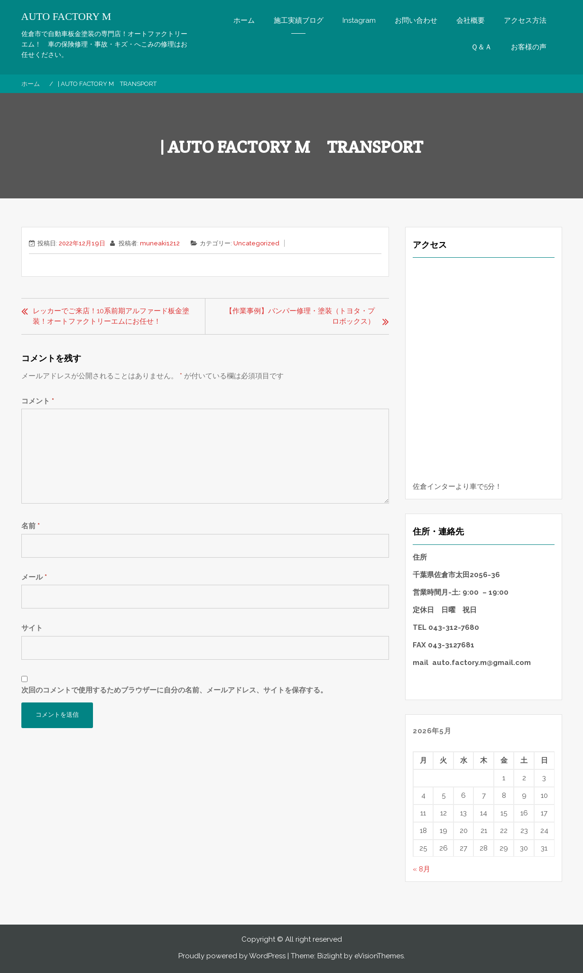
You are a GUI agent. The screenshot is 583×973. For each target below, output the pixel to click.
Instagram (359, 20)
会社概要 (470, 20)
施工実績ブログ (299, 20)
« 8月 (421, 869)
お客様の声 (528, 47)
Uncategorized (256, 243)
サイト (32, 628)
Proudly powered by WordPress (232, 956)
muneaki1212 (160, 243)
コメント (37, 401)
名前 (30, 526)
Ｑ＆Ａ (481, 47)
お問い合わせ (416, 20)
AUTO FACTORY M (66, 16)
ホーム (244, 20)
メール (34, 577)
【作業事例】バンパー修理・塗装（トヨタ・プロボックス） (300, 316)
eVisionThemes (379, 956)
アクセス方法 (525, 20)
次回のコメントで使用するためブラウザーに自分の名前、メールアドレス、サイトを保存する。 (174, 690)
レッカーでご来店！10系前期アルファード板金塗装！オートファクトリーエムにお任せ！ (111, 316)
